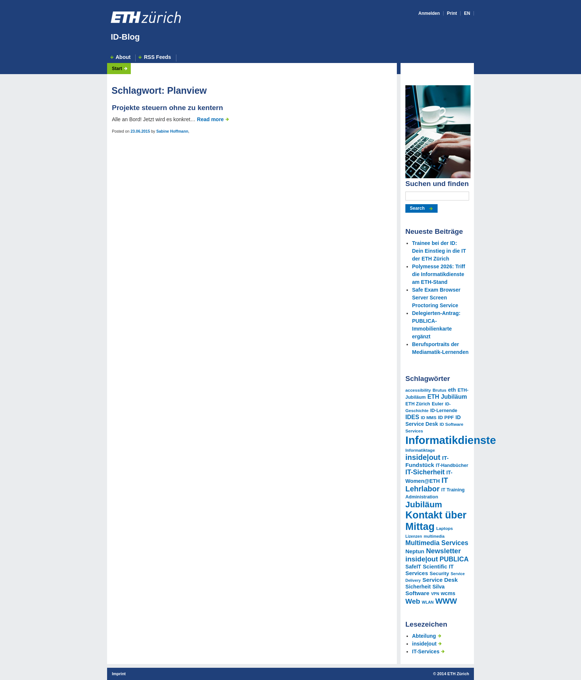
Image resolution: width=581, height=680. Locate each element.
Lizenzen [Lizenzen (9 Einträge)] (413, 536)
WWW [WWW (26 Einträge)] (446, 601)
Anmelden (429, 13)
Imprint (119, 673)
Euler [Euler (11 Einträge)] (437, 404)
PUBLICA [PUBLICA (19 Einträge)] (453, 559)
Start (117, 68)
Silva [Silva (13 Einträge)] (438, 587)
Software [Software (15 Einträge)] (417, 593)
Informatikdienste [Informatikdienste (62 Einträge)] (450, 440)
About (123, 57)
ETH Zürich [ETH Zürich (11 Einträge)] (417, 404)
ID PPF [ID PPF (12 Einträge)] (446, 417)
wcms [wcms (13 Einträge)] (448, 593)
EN (467, 13)
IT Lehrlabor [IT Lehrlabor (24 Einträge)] (426, 484)
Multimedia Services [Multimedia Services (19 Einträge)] (436, 543)
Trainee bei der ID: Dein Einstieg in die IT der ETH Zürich (439, 251)
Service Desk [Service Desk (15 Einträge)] (440, 580)
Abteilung (424, 636)
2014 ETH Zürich (453, 673)
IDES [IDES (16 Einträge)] (412, 417)
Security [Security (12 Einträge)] (439, 573)
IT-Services (425, 651)
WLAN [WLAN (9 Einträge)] (428, 602)
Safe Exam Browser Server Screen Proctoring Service (436, 297)
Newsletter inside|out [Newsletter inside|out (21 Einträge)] (433, 555)
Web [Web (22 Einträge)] (412, 601)
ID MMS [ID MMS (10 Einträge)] (428, 417)
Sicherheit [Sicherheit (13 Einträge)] (418, 587)
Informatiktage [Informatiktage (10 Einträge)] (420, 450)
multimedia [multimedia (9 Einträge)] (434, 536)
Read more (210, 119)
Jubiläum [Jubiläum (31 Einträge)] (423, 504)
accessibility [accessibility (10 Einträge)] (418, 390)
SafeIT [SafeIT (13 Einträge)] (413, 567)
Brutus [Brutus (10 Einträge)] (439, 390)
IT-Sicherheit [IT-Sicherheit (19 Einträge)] (425, 472)
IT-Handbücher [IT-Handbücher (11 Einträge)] (452, 465)
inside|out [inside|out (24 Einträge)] (422, 457)
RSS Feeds (157, 57)
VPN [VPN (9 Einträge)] (435, 593)
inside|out (424, 644)
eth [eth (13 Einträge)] (452, 390)
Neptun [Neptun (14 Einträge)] (414, 551)
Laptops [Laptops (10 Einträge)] (444, 528)
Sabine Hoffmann (172, 131)
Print (452, 13)
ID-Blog (125, 37)
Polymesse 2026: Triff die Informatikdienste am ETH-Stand (438, 274)
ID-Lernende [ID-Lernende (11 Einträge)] (443, 410)
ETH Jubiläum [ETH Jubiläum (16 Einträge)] (447, 396)
